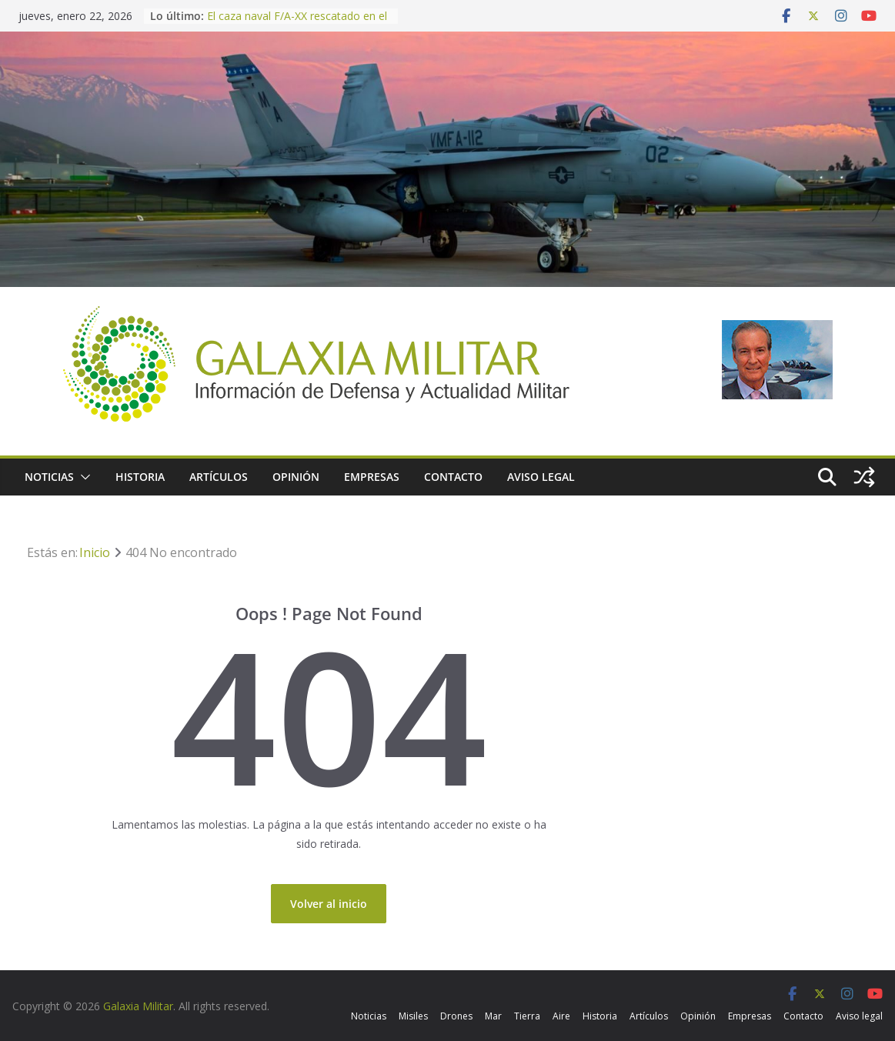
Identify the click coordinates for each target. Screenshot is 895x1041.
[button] (82, 477)
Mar (493, 1016)
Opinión (295, 476)
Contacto (453, 476)
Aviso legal (541, 476)
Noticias (49, 476)
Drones (456, 1016)
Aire (561, 1016)
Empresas (371, 476)
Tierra (527, 1016)
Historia (140, 476)
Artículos (218, 476)
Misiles (413, 1016)
